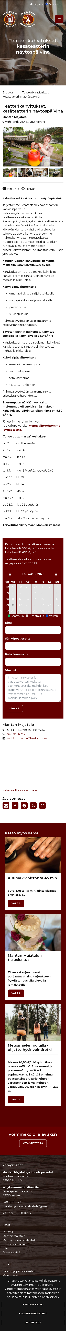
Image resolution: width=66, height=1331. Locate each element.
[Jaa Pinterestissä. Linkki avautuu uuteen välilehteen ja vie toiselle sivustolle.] (25, 806)
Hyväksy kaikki (33, 1304)
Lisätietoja (33, 1322)
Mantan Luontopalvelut (19, 1240)
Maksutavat (10, 1275)
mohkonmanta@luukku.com (27, 738)
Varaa (16, 903)
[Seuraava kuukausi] (56, 574)
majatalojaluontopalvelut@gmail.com (28, 1206)
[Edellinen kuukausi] (10, 574)
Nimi (8, 622)
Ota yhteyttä (33, 1143)
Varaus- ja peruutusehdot (20, 1271)
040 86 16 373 (12, 1202)
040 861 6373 (16, 734)
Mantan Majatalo (14, 1236)
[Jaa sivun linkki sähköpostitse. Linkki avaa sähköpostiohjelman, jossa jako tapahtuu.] (7, 806)
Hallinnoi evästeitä (33, 1313)
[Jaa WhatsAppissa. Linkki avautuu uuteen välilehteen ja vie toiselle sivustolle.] (43, 806)
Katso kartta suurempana (20, 790)
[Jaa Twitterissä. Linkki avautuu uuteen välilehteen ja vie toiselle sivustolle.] (34, 806)
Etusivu (8, 92)
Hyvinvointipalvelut (16, 1244)
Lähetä (14, 708)
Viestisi (10, 670)
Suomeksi (53, 4)
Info (6, 1248)
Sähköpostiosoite (17, 638)
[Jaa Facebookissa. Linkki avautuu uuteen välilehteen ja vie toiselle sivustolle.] (16, 806)
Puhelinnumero (16, 654)
